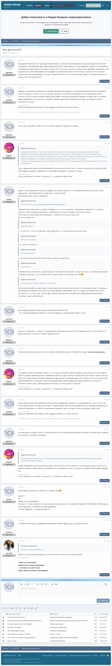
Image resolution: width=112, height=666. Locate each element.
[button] (42, 5)
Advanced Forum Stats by (22, 659)
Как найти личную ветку (16, 617)
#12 (108, 450)
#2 (109, 88)
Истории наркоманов (57, 641)
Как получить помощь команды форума (21, 637)
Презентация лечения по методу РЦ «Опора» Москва (68, 621)
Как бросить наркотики (58, 627)
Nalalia (8, 199)
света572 (9, 553)
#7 (109, 328)
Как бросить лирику (14, 627)
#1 (109, 60)
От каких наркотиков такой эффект (20, 624)
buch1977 (9, 319)
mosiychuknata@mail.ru (96, 352)
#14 (108, 520)
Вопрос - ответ (55, 634)
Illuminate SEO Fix (9, 655)
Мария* (9, 156)
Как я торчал (12, 641)
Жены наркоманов (56, 624)
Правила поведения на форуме (61, 617)
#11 (108, 429)
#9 (109, 369)
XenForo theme (29, 662)
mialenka (9, 100)
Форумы (38, 5)
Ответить (106, 81)
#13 (108, 487)
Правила (48, 5)
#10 (108, 400)
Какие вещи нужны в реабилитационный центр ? (25, 621)
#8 (109, 348)
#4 (109, 143)
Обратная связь (48, 655)
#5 (109, 187)
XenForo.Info (16, 661)
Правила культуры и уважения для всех (64, 637)
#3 (109, 122)
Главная (29, 5)
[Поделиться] (105, 60)
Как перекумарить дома (16, 631)
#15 (108, 541)
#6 (109, 307)
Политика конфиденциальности (79, 655)
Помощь (95, 655)
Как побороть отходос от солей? (19, 634)
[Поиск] (66, 5)
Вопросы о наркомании (58, 631)
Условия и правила (61, 655)
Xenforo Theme (12, 662)
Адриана (7, 53)
